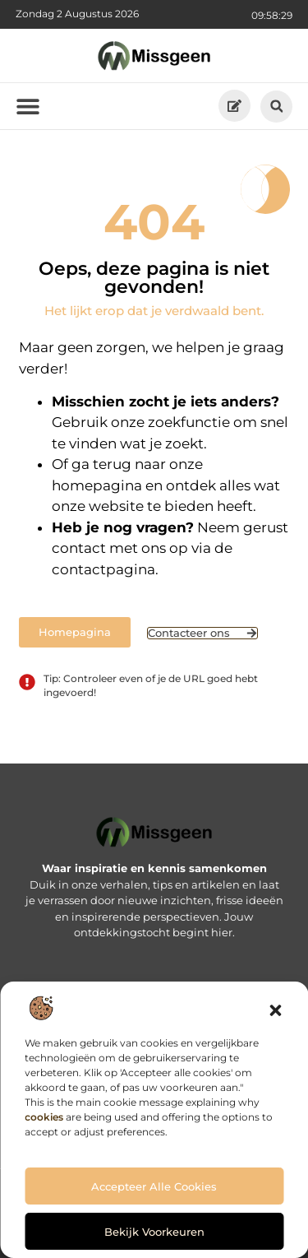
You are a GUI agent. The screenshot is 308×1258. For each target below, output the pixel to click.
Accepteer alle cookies (154, 1186)
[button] (275, 1010)
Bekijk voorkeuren (154, 1231)
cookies (44, 1117)
